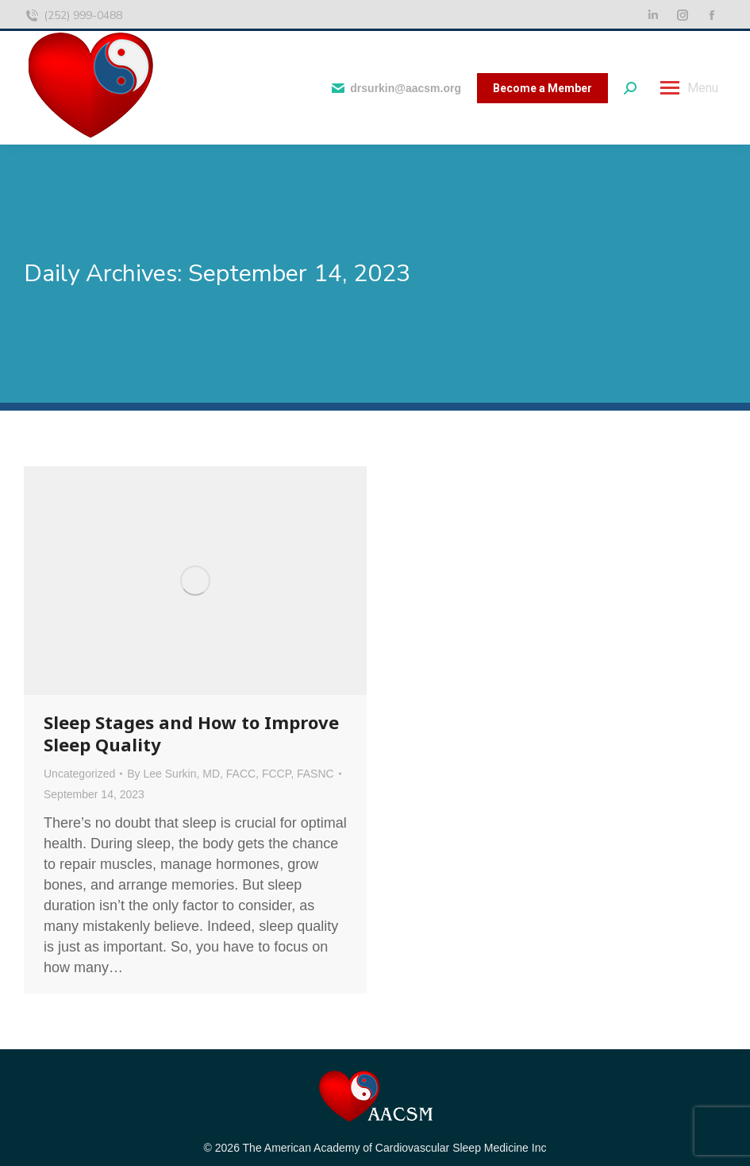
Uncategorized (79, 773)
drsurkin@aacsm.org (395, 88)
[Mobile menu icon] (689, 88)
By (230, 773)
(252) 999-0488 (73, 16)
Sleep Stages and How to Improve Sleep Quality (191, 733)
